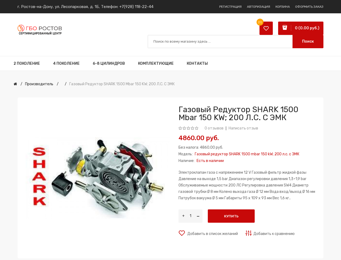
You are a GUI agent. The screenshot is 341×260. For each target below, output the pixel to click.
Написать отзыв (243, 128)
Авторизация (258, 7)
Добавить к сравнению (274, 233)
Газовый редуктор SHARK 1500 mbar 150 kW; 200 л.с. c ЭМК (121, 84)
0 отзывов (214, 128)
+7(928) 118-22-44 (136, 6)
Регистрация (230, 7)
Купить (231, 216)
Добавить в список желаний (212, 233)
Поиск (308, 41)
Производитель (39, 84)
